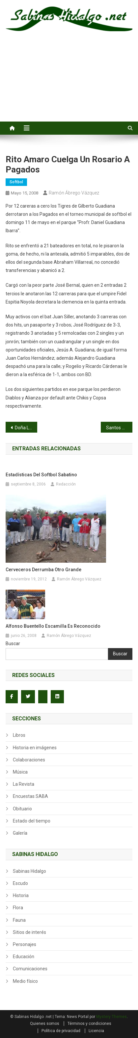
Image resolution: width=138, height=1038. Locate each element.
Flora (18, 907)
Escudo (20, 883)
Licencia (96, 1030)
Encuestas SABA (30, 796)
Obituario (22, 808)
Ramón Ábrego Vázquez (74, 192)
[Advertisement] (69, 83)
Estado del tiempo (31, 821)
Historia (21, 895)
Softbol (16, 182)
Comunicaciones (30, 968)
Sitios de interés (29, 932)
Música (20, 772)
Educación (23, 956)
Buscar (13, 643)
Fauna (19, 920)
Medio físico (25, 981)
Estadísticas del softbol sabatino (41, 474)
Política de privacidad (60, 1030)
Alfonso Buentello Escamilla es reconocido (53, 626)
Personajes (24, 944)
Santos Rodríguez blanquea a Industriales (119, 427)
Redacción (66, 484)
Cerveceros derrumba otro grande (43, 569)
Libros (19, 735)
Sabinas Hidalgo (29, 871)
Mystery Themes (111, 1016)
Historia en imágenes (35, 747)
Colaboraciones (29, 759)
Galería (20, 833)
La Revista (23, 784)
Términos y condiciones (89, 1023)
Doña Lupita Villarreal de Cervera (26, 427)
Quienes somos (44, 1023)
